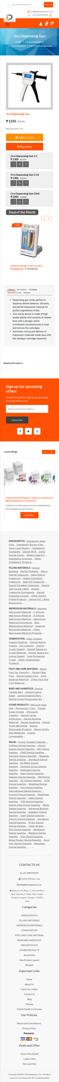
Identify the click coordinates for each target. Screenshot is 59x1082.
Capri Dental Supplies (32, 815)
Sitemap (29, 1004)
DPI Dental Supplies (20, 829)
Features (11, 289)
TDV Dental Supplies (31, 801)
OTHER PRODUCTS (34, 42)
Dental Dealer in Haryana (29, 1009)
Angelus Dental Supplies (22, 777)
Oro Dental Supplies (31, 787)
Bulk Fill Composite (33, 581)
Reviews (27, 292)
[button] (29, 86)
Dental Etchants (29, 571)
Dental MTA (29, 551)
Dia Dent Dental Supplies (23, 756)
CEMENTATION (29, 930)
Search (48, 5)
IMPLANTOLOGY (29, 945)
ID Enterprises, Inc (33, 1074)
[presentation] (44, 218)
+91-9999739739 (38, 15)
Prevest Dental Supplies (22, 794)
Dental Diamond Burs (29, 695)
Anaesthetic (29, 955)
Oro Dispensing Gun (40, 46)
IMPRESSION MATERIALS (29, 925)
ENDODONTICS (29, 915)
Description (22, 289)
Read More (29, 515)
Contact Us (29, 994)
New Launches (29, 1063)
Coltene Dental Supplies (22, 745)
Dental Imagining (30, 722)
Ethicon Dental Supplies (22, 819)
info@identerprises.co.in (40, 11)
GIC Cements (27, 645)
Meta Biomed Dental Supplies (25, 791)
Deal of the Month (29, 1054)
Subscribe (17, 420)
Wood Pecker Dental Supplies (25, 840)
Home (18, 42)
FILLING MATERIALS (29, 920)
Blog (29, 999)
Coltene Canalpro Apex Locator (26, 265)
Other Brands (36, 826)
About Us (29, 984)
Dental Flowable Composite (24, 585)
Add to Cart (24, 137)
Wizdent (29, 965)
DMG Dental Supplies (32, 752)
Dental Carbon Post (28, 676)
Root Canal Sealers (19, 548)
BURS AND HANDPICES (29, 940)
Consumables (18, 46)
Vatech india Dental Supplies (24, 805)
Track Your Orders (29, 989)
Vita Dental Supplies (31, 836)
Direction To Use (15, 292)
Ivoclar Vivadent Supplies (32, 742)
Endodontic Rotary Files (30, 544)
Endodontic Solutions (20, 558)
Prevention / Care (25, 708)
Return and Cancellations (29, 1023)
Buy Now (24, 146)
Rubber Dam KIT (36, 555)
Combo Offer (29, 1058)
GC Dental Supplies (31, 780)
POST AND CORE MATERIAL (29, 935)
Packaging (33, 289)
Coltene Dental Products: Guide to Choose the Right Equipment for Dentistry (29, 499)
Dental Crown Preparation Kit (25, 699)
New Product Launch (29, 960)
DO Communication (41, 1078)
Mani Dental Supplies (32, 773)
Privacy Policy (29, 1028)
